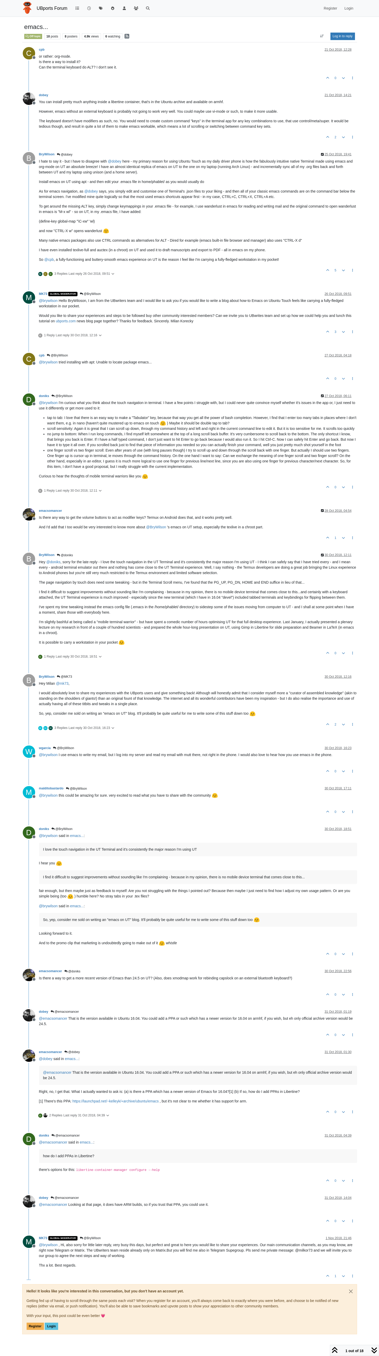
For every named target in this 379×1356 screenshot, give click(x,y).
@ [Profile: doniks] (53, 562)
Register (35, 1326)
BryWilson (47, 154)
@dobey (64, 154)
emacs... (77, 836)
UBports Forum (52, 8)
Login (51, 1326)
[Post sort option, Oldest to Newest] (322, 36)
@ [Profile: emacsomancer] (53, 1018)
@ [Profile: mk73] (62, 683)
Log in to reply (343, 36)
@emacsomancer (65, 1012)
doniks (44, 396)
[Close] (351, 1291)
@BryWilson (90, 294)
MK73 (43, 294)
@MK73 (64, 677)
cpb (42, 49)
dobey (43, 95)
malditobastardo (51, 788)
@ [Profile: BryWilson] (156, 527)
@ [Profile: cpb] (49, 259)
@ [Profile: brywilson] (48, 301)
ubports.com (66, 321)
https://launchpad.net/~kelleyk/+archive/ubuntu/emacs (115, 1101)
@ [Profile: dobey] (114, 161)
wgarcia (45, 748)
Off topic (33, 36)
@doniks (65, 555)
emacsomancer (50, 511)
